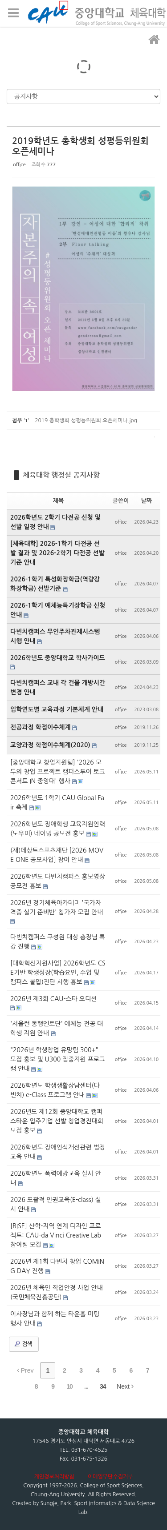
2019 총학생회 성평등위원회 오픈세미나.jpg (86, 420)
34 (103, 1386)
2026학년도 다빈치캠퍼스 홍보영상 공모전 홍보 (57, 881)
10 (69, 1386)
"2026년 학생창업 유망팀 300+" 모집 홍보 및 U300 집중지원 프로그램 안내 (57, 1059)
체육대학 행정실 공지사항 (61, 475)
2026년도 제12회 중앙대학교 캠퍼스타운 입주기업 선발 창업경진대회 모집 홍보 (56, 1121)
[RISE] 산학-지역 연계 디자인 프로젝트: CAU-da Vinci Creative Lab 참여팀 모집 (55, 1235)
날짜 (146, 501)
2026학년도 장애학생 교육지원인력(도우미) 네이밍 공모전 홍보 (57, 829)
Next (125, 1386)
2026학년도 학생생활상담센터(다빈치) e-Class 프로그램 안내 (55, 1090)
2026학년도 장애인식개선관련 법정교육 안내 (57, 1152)
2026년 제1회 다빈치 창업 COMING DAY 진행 (57, 1266)
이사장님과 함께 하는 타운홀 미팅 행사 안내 (54, 1318)
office (19, 164)
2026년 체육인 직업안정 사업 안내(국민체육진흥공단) (56, 1292)
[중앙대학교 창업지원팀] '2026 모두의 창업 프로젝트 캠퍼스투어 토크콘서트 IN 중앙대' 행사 (57, 771)
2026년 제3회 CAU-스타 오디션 (53, 999)
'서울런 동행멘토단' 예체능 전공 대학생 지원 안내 (56, 1028)
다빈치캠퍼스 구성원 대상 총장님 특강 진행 (57, 941)
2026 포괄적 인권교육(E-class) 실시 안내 (55, 1204)
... (86, 1386)
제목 (58, 501)
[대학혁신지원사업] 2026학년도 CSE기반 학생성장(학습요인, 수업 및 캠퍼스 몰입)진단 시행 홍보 (58, 972)
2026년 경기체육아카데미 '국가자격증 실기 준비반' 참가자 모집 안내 (56, 907)
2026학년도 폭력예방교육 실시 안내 (55, 1178)
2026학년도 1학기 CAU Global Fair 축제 (57, 802)
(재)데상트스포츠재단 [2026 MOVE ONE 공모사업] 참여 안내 (56, 855)
